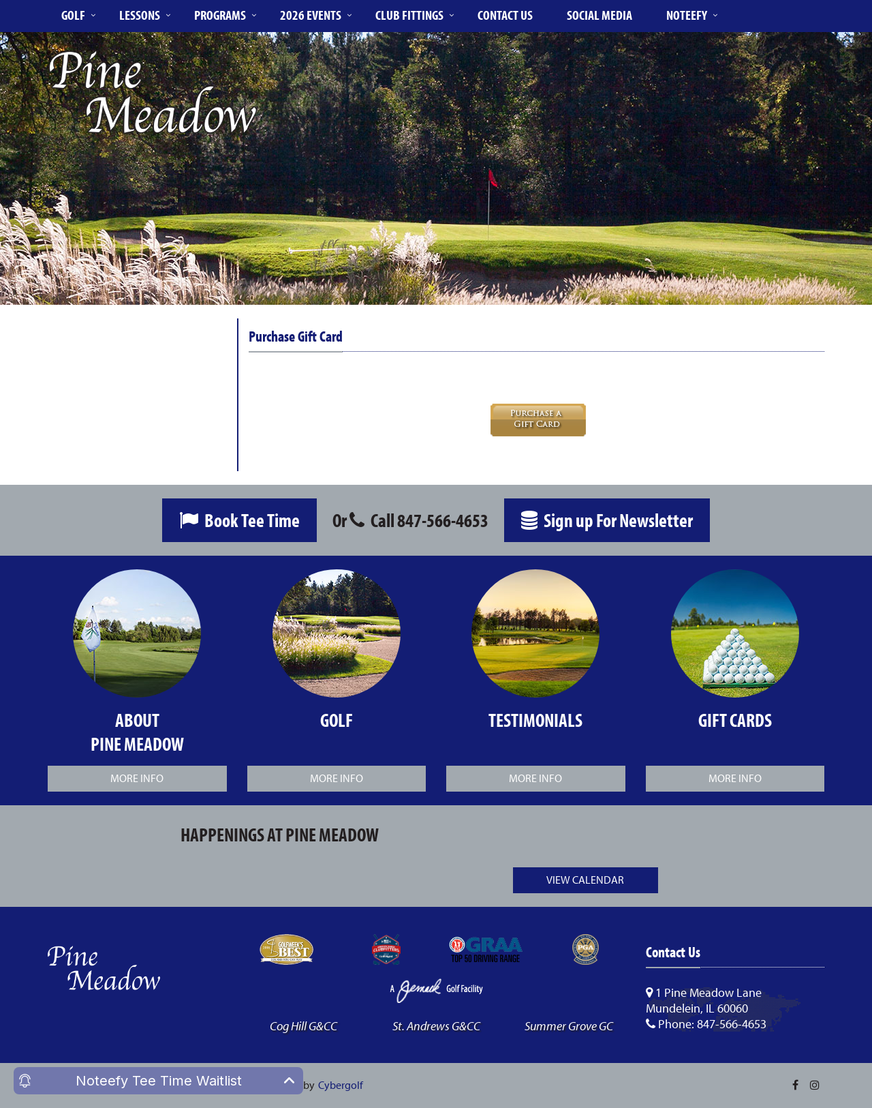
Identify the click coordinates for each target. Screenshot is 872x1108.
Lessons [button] (139, 14)
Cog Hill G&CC (303, 1026)
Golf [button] (73, 14)
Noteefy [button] (686, 14)
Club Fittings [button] (409, 14)
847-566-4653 (442, 520)
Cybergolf (340, 1085)
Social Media (599, 14)
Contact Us (505, 14)
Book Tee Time (239, 520)
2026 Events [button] (310, 14)
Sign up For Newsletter (607, 520)
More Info (137, 778)
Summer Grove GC (569, 1026)
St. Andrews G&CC (436, 1026)
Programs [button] (220, 14)
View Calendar (585, 879)
